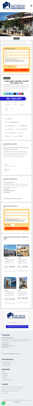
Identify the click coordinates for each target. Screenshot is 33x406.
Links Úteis (4, 378)
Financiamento (5, 375)
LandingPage (7, 78)
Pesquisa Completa (6, 365)
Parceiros (4, 376)
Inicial (3, 372)
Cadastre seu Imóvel (6, 363)
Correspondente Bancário (7, 380)
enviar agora (16, 70)
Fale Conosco (5, 393)
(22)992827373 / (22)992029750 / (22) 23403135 (17, 326)
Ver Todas (17, 38)
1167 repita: (7, 225)
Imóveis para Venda (6, 362)
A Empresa (4, 373)
